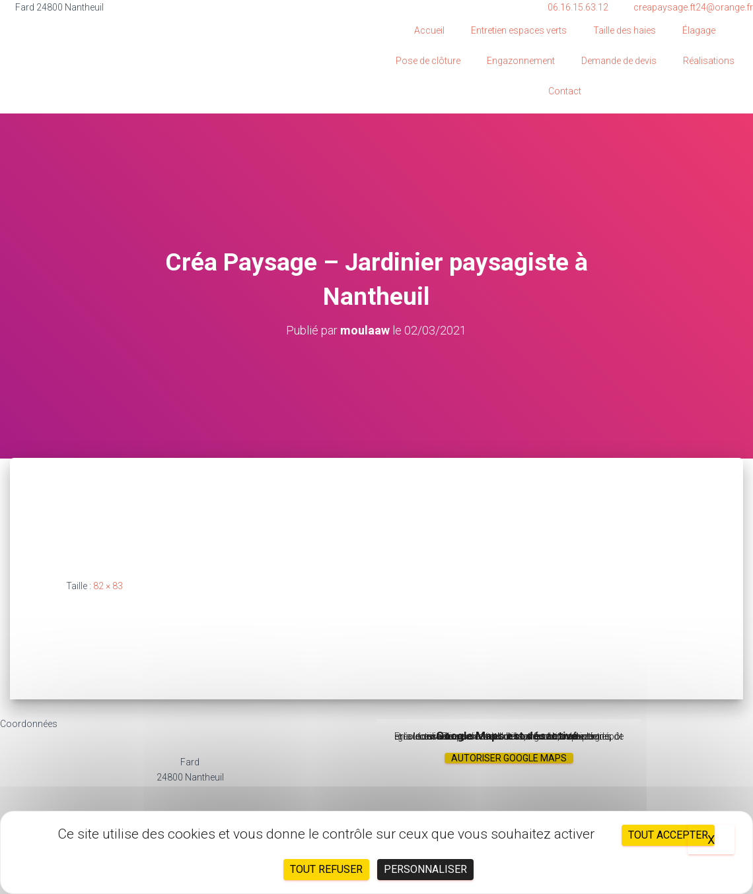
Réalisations (709, 60)
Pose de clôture (428, 60)
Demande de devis (619, 60)
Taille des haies (624, 30)
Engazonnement (521, 60)
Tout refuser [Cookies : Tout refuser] (326, 869)
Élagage (698, 30)
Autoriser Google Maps (509, 758)
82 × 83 (108, 586)
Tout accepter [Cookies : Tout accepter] (668, 835)
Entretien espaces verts (519, 30)
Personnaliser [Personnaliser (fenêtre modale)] (425, 869)
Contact (564, 91)
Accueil (429, 30)
